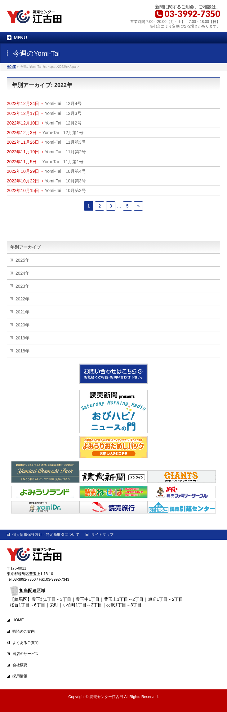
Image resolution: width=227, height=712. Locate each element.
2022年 (22, 298)
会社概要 (19, 665)
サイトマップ (102, 534)
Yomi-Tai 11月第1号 (62, 161)
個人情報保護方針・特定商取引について (45, 534)
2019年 (22, 337)
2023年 (22, 286)
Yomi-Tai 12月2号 (63, 122)
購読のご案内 (23, 631)
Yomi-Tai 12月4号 (63, 103)
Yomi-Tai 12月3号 (63, 113)
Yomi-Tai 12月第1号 (62, 132)
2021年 (22, 311)
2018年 (22, 350)
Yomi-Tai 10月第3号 (65, 180)
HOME (18, 620)
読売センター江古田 (106, 697)
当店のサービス (25, 654)
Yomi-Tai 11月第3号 (65, 142)
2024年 (22, 273)
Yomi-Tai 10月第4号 (65, 171)
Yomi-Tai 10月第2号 (65, 190)
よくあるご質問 (25, 642)
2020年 (22, 324)
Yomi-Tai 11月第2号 (65, 151)
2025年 (22, 260)
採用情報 (19, 676)
